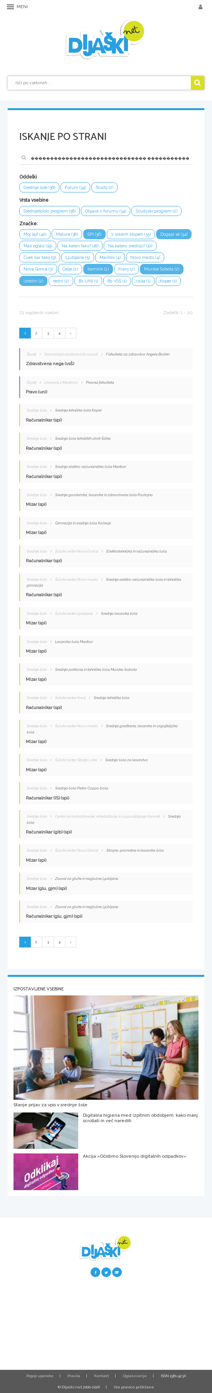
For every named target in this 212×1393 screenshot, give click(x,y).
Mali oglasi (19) (38, 245)
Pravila (73, 1376)
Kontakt (101, 1376)
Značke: (28, 223)
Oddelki (28, 177)
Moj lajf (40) (35, 234)
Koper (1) (168, 281)
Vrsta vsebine (34, 200)
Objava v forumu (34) (105, 211)
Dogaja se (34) (173, 234)
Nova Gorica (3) (38, 269)
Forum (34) (75, 187)
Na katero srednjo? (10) (130, 245)
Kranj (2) (126, 269)
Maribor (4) (110, 257)
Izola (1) (143, 281)
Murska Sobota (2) (161, 269)
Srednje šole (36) (39, 187)
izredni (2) (33, 281)
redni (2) (61, 281)
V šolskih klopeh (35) (131, 234)
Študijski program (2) (156, 211)
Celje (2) (70, 269)
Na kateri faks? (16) (80, 245)
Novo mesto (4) (145, 257)
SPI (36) (94, 234)
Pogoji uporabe (40, 1376)
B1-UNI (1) (88, 281)
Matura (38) (67, 234)
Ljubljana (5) (78, 257)
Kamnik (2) (98, 269)
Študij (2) (104, 187)
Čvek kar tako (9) (40, 257)
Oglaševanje (135, 1376)
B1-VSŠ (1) (117, 281)
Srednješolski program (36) (50, 211)
